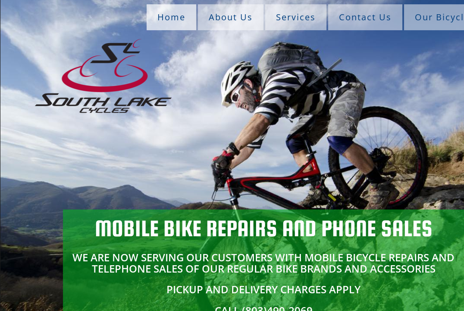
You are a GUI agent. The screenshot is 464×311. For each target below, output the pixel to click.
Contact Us (365, 17)
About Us (231, 17)
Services (296, 17)
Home (171, 17)
